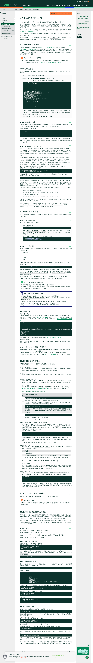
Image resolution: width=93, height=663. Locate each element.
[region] (40, 656)
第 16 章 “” (27, 31)
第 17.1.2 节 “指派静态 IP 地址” (29, 49)
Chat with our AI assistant (83, 651)
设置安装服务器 (28, 9)
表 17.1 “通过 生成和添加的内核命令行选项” (36, 388)
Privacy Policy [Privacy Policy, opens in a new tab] (23, 657)
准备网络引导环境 (36, 9)
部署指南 (21, 9)
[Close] (72, 655)
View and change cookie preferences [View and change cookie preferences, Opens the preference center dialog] (58, 656)
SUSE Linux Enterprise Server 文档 (10, 9)
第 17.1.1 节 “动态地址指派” (47, 47)
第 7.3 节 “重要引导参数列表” (54, 337)
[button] (5, 657)
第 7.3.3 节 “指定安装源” (50, 354)
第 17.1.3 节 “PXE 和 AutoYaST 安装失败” (51, 62)
